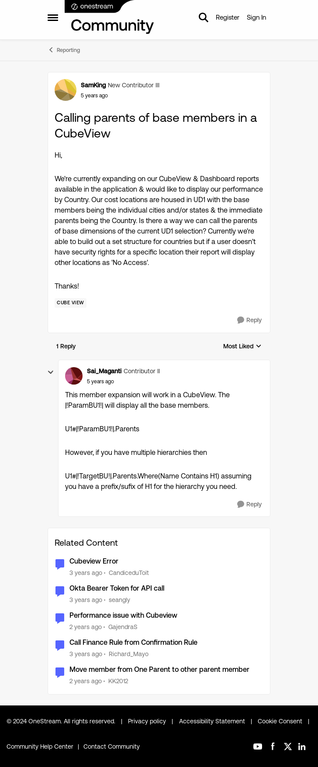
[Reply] (249, 320)
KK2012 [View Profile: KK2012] (118, 680)
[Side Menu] (52, 17)
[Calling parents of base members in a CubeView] (100, 381)
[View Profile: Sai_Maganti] (74, 376)
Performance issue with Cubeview (123, 615)
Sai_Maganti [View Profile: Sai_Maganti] (104, 371)
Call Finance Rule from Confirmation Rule (133, 642)
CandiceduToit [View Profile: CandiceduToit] (129, 572)
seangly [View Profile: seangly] (119, 599)
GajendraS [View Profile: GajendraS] (123, 626)
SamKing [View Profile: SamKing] (93, 85)
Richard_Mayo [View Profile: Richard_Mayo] (129, 653)
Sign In (256, 17)
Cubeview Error (93, 561)
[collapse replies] (50, 372)
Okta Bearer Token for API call (116, 588)
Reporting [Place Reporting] (64, 49)
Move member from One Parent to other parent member (159, 669)
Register (227, 17)
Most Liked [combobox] (242, 347)
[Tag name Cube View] (70, 303)
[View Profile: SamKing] (65, 90)
